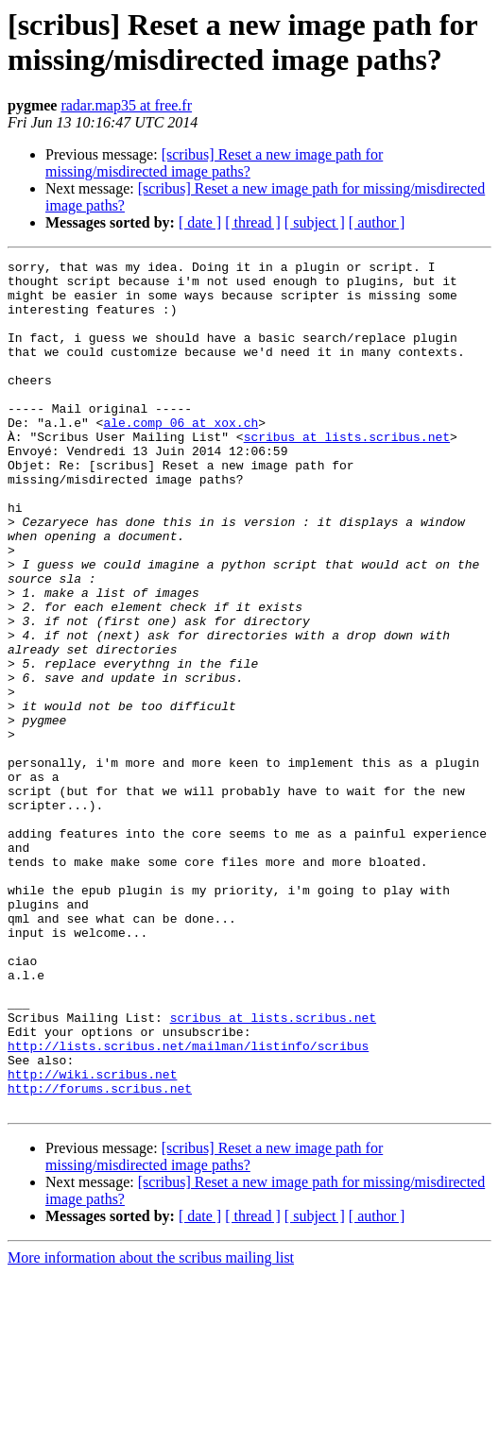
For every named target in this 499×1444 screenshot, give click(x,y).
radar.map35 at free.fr (126, 105)
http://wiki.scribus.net (92, 1238)
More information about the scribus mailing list (151, 1427)
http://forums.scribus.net (100, 1255)
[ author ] (377, 222)
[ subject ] (314, 222)
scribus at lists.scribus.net (347, 473)
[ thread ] (253, 222)
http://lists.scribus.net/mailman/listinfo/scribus (188, 1204)
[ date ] (200, 222)
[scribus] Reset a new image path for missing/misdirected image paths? (214, 162)
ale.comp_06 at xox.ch (180, 456)
